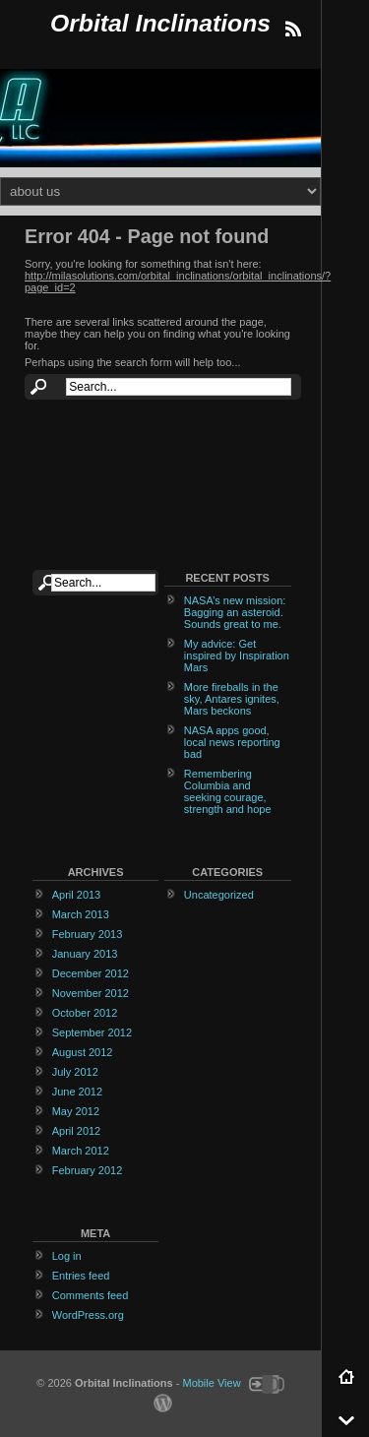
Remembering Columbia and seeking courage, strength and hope (228, 791)
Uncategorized (219, 895)
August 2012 (82, 1052)
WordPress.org (88, 1315)
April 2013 (76, 895)
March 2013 (80, 914)
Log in (67, 1256)
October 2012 (85, 1013)
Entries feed (81, 1275)
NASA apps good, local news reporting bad (232, 742)
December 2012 (90, 973)
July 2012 (75, 1072)
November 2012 (90, 993)
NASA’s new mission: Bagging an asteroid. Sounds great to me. (235, 612)
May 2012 (75, 1111)
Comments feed (90, 1295)
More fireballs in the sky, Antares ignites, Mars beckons (231, 699)
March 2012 (80, 1150)
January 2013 (85, 954)
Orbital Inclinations (160, 23)
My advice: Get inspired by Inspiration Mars (236, 655)
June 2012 (77, 1091)
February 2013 (87, 934)
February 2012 (87, 1170)
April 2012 (76, 1131)
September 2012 (92, 1032)
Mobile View (211, 1383)
